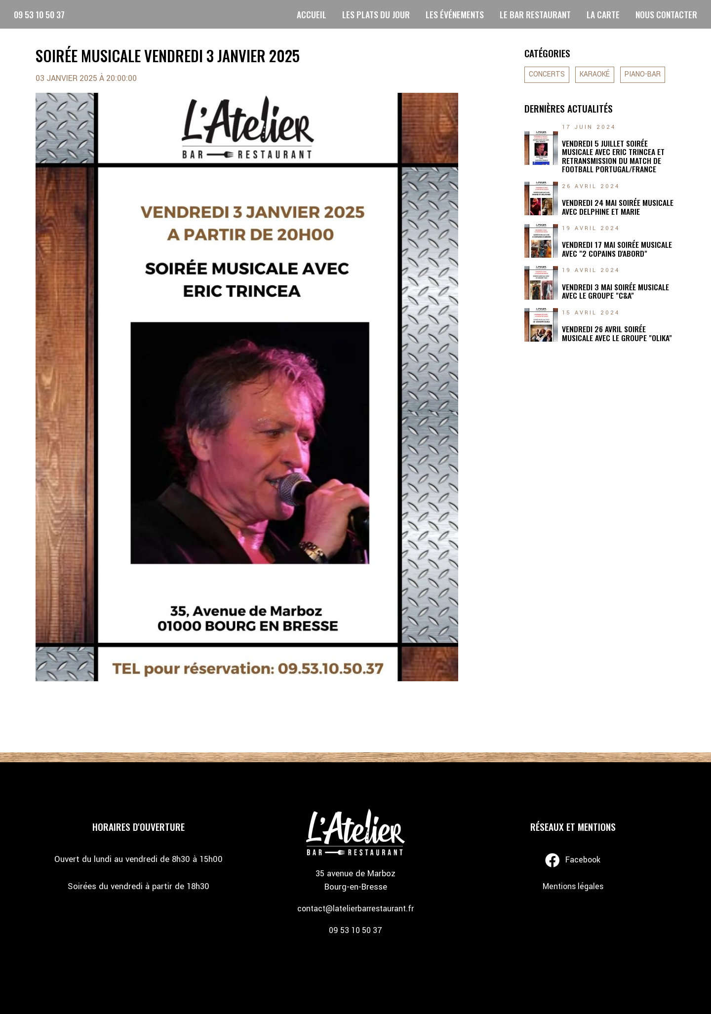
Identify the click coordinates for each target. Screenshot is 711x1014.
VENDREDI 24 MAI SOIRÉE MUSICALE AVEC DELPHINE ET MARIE (617, 207)
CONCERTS (547, 74)
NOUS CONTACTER (666, 14)
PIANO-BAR (643, 74)
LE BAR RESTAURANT (535, 14)
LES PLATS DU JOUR (376, 14)
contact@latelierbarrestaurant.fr (355, 908)
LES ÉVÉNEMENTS (455, 14)
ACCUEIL (311, 14)
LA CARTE (603, 14)
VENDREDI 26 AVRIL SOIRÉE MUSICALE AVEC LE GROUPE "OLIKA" (617, 333)
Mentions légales (573, 886)
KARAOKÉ (595, 74)
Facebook (572, 860)
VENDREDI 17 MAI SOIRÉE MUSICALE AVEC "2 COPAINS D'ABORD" (617, 249)
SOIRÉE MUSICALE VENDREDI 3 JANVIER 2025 (168, 55)
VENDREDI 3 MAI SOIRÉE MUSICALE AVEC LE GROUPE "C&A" (615, 291)
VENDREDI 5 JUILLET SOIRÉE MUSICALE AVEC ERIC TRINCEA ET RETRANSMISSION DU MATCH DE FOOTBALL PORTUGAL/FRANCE (613, 156)
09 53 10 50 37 (39, 14)
